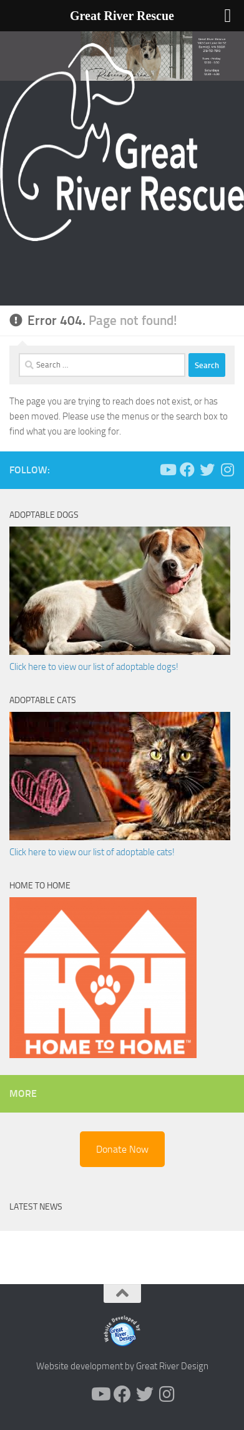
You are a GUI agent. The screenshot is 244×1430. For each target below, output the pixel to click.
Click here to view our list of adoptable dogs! (93, 666)
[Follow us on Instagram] (227, 469)
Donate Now (122, 1149)
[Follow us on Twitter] (207, 469)
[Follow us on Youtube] (167, 469)
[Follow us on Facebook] (187, 469)
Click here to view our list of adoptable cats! (92, 852)
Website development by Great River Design (122, 1366)
